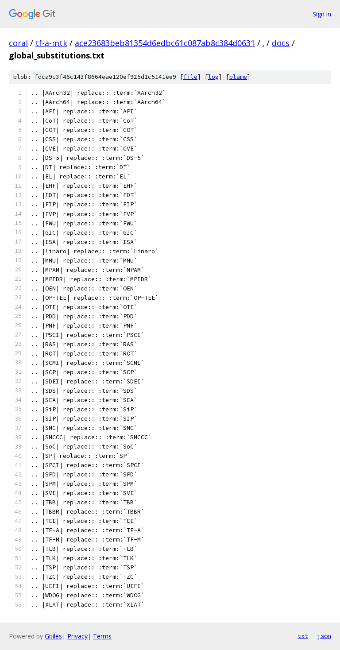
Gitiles (53, 636)
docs (281, 43)
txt (303, 636)
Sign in (322, 14)
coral (18, 43)
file (190, 77)
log (213, 77)
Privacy (77, 636)
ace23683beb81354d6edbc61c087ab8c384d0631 (165, 43)
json (324, 636)
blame (238, 77)
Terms (102, 636)
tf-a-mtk (51, 43)
